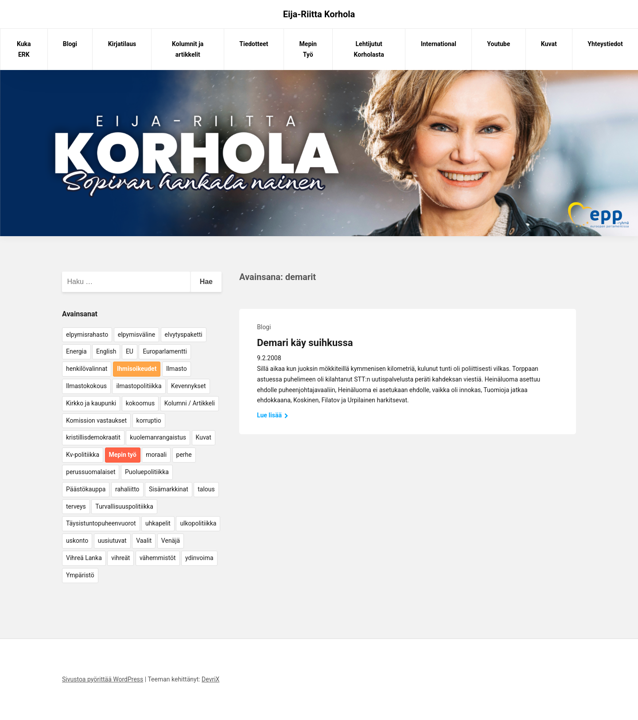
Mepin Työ (308, 49)
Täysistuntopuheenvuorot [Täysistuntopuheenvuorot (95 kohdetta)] (101, 523)
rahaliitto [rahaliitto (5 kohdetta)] (127, 489)
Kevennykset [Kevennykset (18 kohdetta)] (188, 385)
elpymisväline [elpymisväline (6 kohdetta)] (136, 334)
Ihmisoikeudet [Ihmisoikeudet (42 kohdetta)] (137, 368)
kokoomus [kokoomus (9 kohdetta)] (140, 403)
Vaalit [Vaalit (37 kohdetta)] (144, 540)
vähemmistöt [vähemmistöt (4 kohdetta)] (158, 557)
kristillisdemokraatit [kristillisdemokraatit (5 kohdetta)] (93, 437)
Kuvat (549, 43)
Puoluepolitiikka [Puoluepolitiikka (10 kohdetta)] (147, 471)
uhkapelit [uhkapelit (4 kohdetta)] (158, 523)
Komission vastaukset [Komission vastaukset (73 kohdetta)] (96, 420)
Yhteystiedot (604, 43)
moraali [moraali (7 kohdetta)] (156, 454)
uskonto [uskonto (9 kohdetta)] (77, 540)
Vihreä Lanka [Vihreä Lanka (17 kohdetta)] (84, 557)
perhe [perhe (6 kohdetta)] (184, 454)
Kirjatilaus (122, 43)
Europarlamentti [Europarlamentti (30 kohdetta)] (165, 351)
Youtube (498, 43)
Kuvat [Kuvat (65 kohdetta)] (203, 437)
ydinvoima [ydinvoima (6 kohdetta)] (199, 557)
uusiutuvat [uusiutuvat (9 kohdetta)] (112, 540)
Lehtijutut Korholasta (369, 49)
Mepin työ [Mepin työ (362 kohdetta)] (122, 454)
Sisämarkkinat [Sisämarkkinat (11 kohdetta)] (168, 489)
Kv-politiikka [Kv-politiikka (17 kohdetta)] (82, 454)
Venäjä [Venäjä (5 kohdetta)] (170, 540)
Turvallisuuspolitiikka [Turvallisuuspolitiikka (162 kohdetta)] (124, 506)
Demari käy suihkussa (305, 342)
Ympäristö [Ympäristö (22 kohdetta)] (80, 575)
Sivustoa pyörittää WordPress (102, 679)
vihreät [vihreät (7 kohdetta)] (120, 557)
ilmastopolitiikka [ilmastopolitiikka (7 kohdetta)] (138, 385)
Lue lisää (272, 415)
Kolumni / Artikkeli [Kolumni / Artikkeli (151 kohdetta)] (189, 403)
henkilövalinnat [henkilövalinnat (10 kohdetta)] (86, 368)
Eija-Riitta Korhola (319, 14)
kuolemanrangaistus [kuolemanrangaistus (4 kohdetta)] (158, 437)
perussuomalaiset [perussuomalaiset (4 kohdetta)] (90, 471)
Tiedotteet (253, 43)
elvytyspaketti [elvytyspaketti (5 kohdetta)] (183, 334)
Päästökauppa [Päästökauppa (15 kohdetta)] (85, 489)
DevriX (210, 679)
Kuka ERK (24, 49)
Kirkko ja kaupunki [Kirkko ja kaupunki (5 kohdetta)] (91, 403)
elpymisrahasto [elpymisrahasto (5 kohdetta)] (87, 334)
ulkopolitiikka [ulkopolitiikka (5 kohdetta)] (198, 523)
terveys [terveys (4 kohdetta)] (76, 506)
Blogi (70, 43)
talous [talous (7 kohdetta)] (206, 489)
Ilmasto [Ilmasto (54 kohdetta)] (176, 368)
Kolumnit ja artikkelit (187, 49)
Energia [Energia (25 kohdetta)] (76, 351)
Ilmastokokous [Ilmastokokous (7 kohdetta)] (86, 385)
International (438, 43)
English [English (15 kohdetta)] (106, 351)
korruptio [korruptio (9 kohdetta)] (148, 420)
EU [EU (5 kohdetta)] (129, 351)
